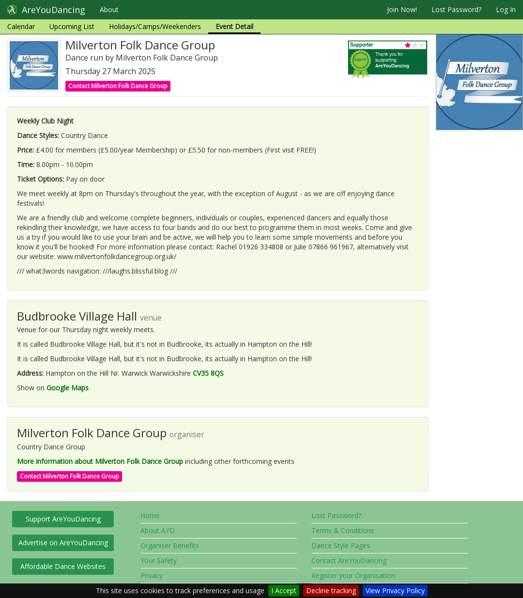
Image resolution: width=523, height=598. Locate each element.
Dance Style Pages (340, 545)
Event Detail (234, 26)
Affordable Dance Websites (63, 566)
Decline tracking (331, 590)
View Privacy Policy (395, 590)
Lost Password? (456, 9)
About (109, 9)
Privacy (151, 575)
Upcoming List (71, 26)
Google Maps (67, 387)
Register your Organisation (353, 575)
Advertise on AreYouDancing (63, 542)
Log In (506, 9)
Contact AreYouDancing (348, 560)
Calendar (21, 26)
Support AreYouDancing (63, 518)
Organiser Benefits (169, 545)
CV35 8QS (208, 373)
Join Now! (402, 9)
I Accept (283, 590)
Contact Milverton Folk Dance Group (118, 86)
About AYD (157, 530)
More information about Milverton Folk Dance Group (100, 461)
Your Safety (158, 560)
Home (150, 515)
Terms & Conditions (342, 530)
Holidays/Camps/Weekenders (155, 26)
